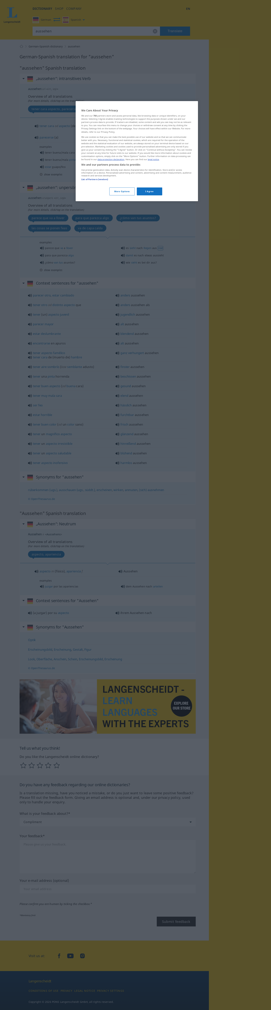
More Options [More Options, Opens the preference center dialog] (122, 191)
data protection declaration (110, 159)
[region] (137, 151)
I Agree (149, 191)
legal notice (153, 159)
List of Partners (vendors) (94, 179)
